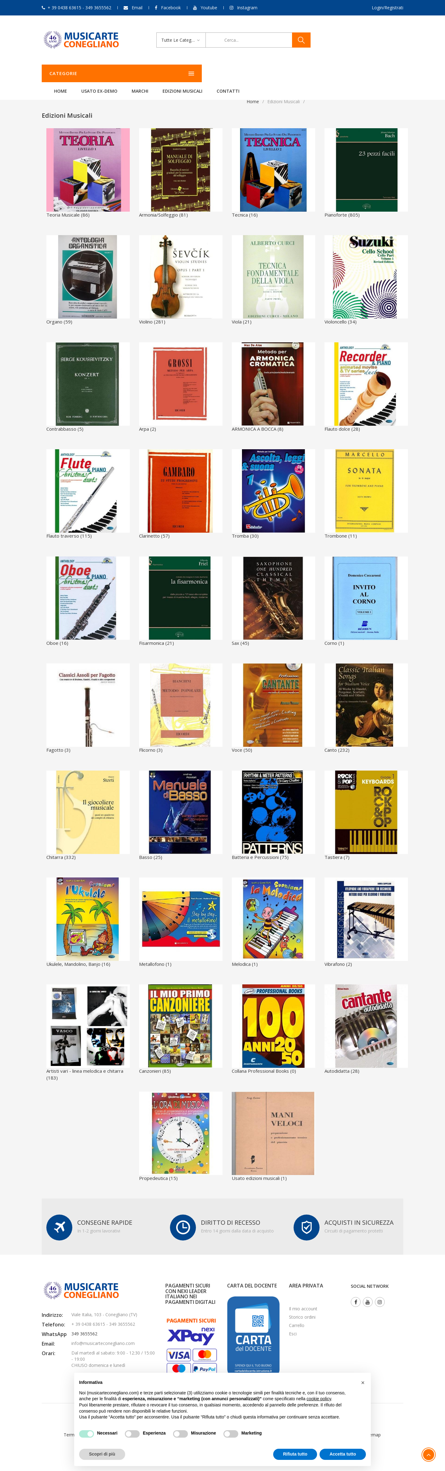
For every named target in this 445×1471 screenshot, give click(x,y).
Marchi (217, 73)
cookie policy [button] (319, 1398)
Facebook (171, 8)
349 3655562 (84, 1334)
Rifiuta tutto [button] (295, 1454)
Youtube (209, 8)
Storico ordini (302, 1317)
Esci (293, 1334)
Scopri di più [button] (102, 1454)
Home (137, 73)
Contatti (305, 73)
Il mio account (303, 1309)
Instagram (247, 8)
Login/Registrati (387, 8)
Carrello (296, 1325)
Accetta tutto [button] (342, 1454)
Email (137, 8)
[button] (363, 1383)
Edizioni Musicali (260, 73)
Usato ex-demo (177, 73)
